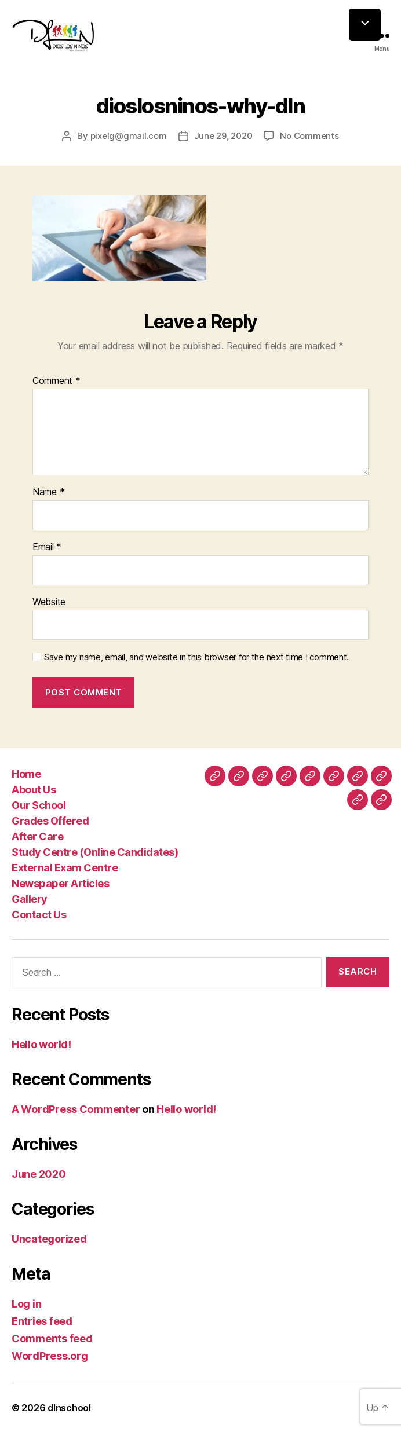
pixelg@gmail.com (128, 135)
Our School (38, 805)
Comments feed (52, 1338)
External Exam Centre (65, 868)
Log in (26, 1304)
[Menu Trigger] (365, 25)
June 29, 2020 (223, 135)
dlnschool (69, 1407)
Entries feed (42, 1321)
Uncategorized (49, 1239)
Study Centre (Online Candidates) (95, 852)
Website (48, 602)
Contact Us (39, 915)
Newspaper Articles (60, 883)
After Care (37, 836)
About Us (34, 789)
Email (46, 547)
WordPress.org (50, 1356)
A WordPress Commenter (76, 1109)
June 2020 (39, 1174)
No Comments (309, 135)
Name (48, 492)
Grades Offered (50, 821)
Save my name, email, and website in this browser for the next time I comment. (196, 657)
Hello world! (41, 1044)
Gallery (30, 899)
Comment (56, 381)
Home (26, 774)
